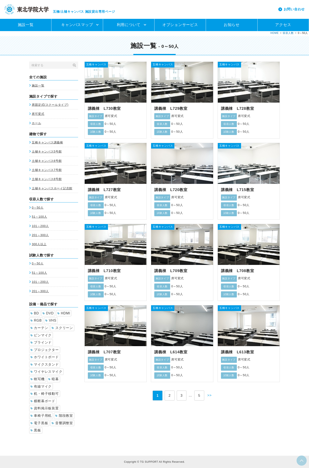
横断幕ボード (42, 401)
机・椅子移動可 (44, 393)
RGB (36, 320)
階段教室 (64, 415)
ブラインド (41, 342)
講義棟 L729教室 (171, 108)
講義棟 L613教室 (237, 352)
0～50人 (37, 207)
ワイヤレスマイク (46, 371)
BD (34, 313)
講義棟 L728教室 (237, 108)
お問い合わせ (294, 9)
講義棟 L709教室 (171, 271)
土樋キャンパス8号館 (47, 179)
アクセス (283, 25)
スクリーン (62, 328)
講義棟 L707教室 (104, 352)
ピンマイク (41, 335)
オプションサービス (180, 25)
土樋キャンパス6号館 (47, 160)
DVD (48, 313)
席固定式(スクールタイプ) (50, 104)
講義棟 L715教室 (237, 190)
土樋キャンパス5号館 (47, 151)
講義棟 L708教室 (237, 271)
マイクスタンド (44, 364)
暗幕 (53, 379)
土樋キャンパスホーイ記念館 (52, 188)
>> (209, 395)
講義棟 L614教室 (171, 352)
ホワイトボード (44, 357)
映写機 (37, 379)
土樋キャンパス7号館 (47, 170)
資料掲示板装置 (44, 408)
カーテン (39, 328)
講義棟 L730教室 (104, 108)
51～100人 (39, 216)
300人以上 (39, 244)
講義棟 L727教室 (104, 190)
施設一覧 (26, 25)
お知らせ (232, 25)
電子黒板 (39, 423)
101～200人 (40, 226)
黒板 (35, 430)
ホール (36, 123)
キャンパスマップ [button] (77, 25)
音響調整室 (62, 423)
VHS (50, 320)
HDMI (63, 313)
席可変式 (38, 114)
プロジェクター (44, 350)
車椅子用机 (41, 415)
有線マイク (41, 386)
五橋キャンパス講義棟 (47, 142)
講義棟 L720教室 (171, 190)
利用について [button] (129, 25)
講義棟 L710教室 (104, 271)
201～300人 (40, 235)
